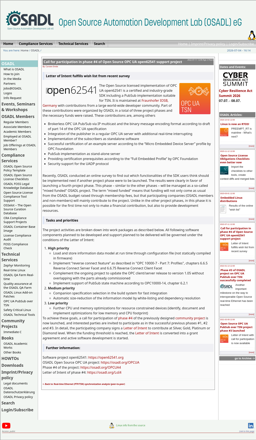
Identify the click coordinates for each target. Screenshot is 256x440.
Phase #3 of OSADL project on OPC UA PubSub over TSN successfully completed (235, 275)
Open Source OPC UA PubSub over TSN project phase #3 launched (236, 327)
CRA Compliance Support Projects (15, 220)
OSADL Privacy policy (18, 397)
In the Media (12, 79)
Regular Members (16, 122)
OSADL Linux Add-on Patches (18, 294)
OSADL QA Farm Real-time (19, 277)
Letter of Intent (135, 328)
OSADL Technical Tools (19, 315)
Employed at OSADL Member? (17, 138)
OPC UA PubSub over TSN (18, 303)
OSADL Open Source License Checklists (18, 177)
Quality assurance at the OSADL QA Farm (18, 286)
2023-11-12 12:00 (227, 151)
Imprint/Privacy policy (208, 44)
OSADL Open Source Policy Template (18, 168)
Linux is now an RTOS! (234, 124)
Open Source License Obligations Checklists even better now (235, 159)
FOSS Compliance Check (16, 246)
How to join (12, 74)
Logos (8, 93)
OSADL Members (17, 116)
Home (183, 44)
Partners (10, 84)
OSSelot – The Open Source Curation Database (17, 209)
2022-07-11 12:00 (227, 224)
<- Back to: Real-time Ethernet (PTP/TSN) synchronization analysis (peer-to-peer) (84, 384)
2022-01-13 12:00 (227, 266)
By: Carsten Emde (50, 66)
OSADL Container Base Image (19, 229)
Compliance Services (13, 158)
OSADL (35, 50)
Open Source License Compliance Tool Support (18, 196)
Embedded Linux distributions (231, 199)
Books (7, 338)
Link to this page (246, 431)
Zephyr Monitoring (17, 265)
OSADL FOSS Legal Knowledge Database (18, 186)
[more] (251, 146)
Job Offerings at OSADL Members (20, 147)
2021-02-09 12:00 (227, 320)
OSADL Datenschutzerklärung (19, 390)
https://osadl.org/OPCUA (120, 362)
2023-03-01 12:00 (227, 193)
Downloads (12, 365)
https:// (94, 357)
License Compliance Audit (17, 237)
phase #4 (125, 318)
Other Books (12, 352)
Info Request (12, 98)
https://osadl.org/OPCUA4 (100, 367)
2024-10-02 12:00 (227, 120)
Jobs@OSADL (13, 88)
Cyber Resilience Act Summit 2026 (235, 91)
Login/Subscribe (241, 44)
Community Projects (13, 323)
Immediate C (13, 332)
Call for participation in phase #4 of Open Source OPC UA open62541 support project (236, 233)
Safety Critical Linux (17, 310)
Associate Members (17, 127)
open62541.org (111, 357)
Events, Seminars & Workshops (18, 106)
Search (8, 403)
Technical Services (10, 257)
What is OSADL (14, 69)
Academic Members (17, 132)
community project (190, 318)
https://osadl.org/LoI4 (104, 372)
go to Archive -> (245, 358)
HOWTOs (10, 358)
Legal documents (16, 383)
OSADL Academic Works (15, 346)
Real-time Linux (14, 270)
